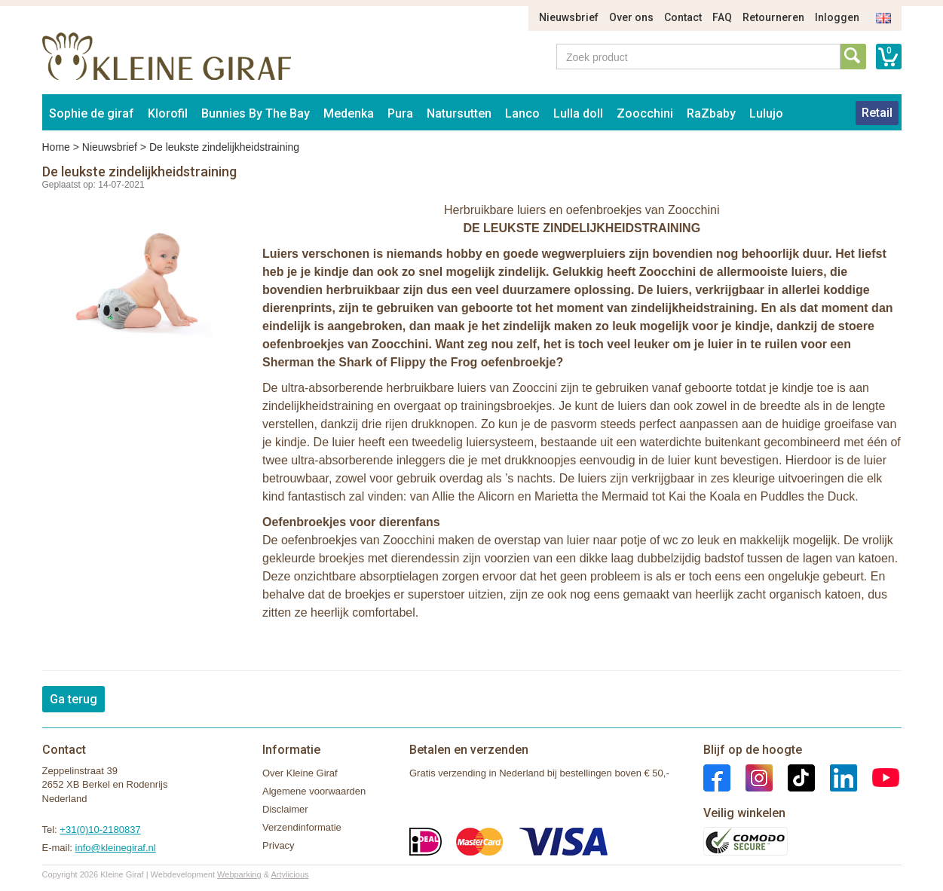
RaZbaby (711, 113)
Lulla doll (578, 113)
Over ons (631, 17)
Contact (683, 17)
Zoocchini (645, 113)
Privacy (278, 845)
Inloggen (837, 17)
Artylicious (289, 874)
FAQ (722, 17)
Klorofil (168, 113)
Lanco (522, 113)
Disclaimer (285, 809)
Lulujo (766, 113)
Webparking (239, 874)
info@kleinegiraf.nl (115, 847)
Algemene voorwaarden (314, 791)
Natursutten (459, 113)
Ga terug (73, 699)
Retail (877, 113)
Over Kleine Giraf (300, 773)
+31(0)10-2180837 (100, 829)
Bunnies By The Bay (255, 113)
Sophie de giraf (91, 113)
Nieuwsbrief (569, 17)
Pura (400, 113)
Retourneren (773, 17)
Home (56, 147)
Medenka (348, 113)
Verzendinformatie (301, 827)
